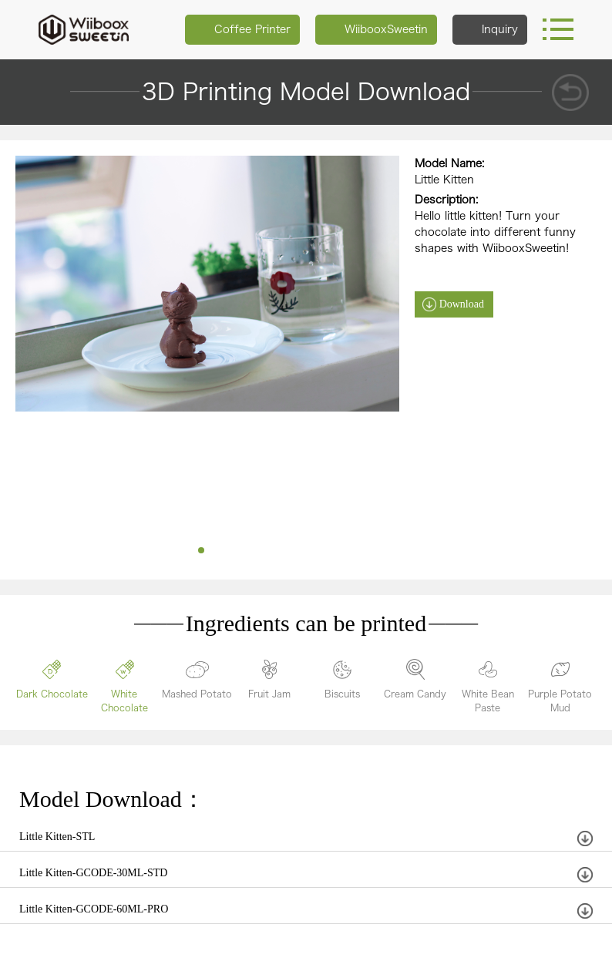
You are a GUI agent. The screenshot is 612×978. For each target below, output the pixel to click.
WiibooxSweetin (376, 30)
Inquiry (490, 30)
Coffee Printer (242, 30)
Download (461, 304)
